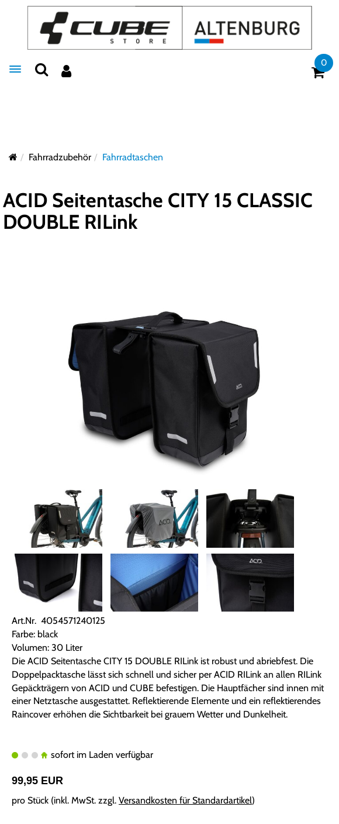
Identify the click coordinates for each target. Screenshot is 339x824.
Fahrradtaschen (132, 157)
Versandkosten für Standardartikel (185, 800)
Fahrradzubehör (60, 157)
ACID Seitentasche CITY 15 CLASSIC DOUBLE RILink (158, 211)
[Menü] (15, 69)
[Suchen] (41, 69)
